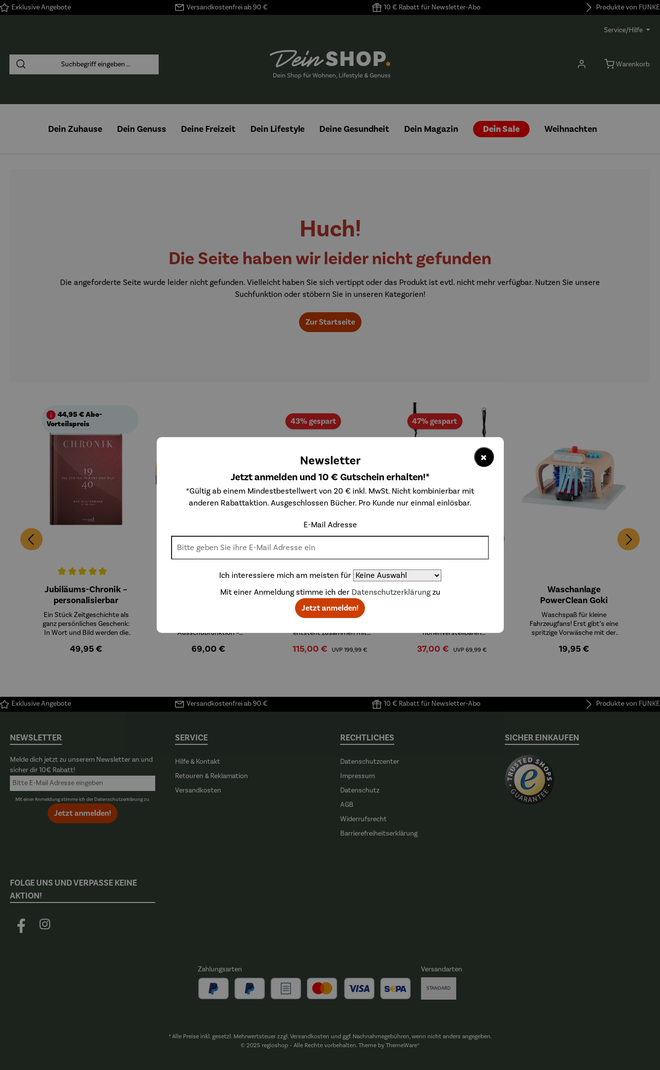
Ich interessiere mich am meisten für (285, 575)
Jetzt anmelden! (330, 608)
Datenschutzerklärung (391, 592)
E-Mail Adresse (330, 525)
